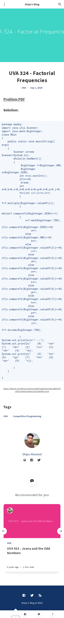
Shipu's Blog (32, 4)
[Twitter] (39, 614)
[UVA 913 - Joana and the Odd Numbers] (32, 559)
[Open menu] (4, 4)
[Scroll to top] (52, 614)
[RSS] (40, 595)
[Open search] (59, 4)
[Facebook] (25, 614)
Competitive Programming (27, 416)
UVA (24, 87)
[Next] (60, 531)
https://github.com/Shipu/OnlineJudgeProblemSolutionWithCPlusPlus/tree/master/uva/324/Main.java (32, 390)
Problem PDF (14, 99)
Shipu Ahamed (32, 454)
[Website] (24, 460)
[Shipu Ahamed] (32, 440)
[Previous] (3, 531)
